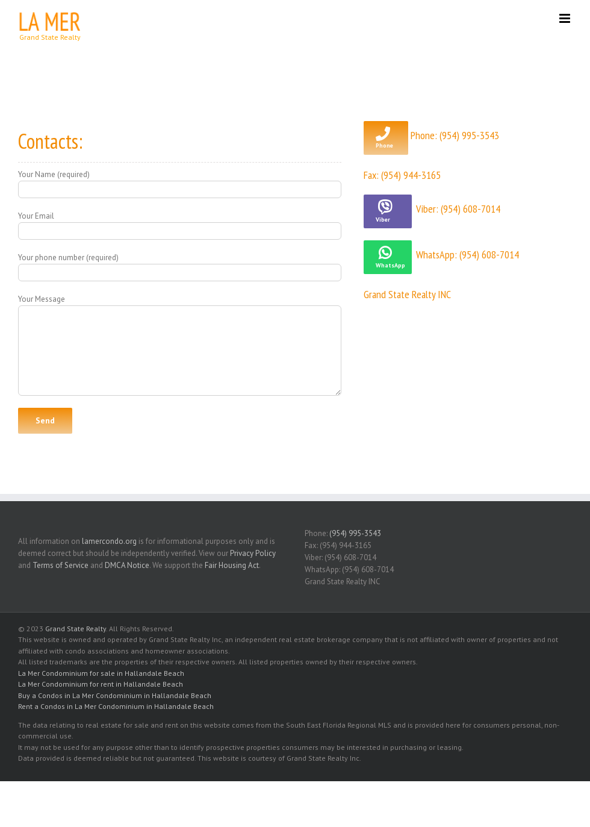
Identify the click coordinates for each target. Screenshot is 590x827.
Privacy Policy (253, 553)
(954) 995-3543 (355, 533)
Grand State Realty (75, 628)
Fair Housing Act (232, 565)
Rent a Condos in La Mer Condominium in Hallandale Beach (116, 706)
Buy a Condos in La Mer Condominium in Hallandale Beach (114, 695)
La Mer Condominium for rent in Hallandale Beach (100, 683)
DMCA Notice (127, 565)
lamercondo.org (109, 541)
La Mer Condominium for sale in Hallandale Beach (101, 673)
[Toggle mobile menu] (565, 18)
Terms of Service (60, 565)
